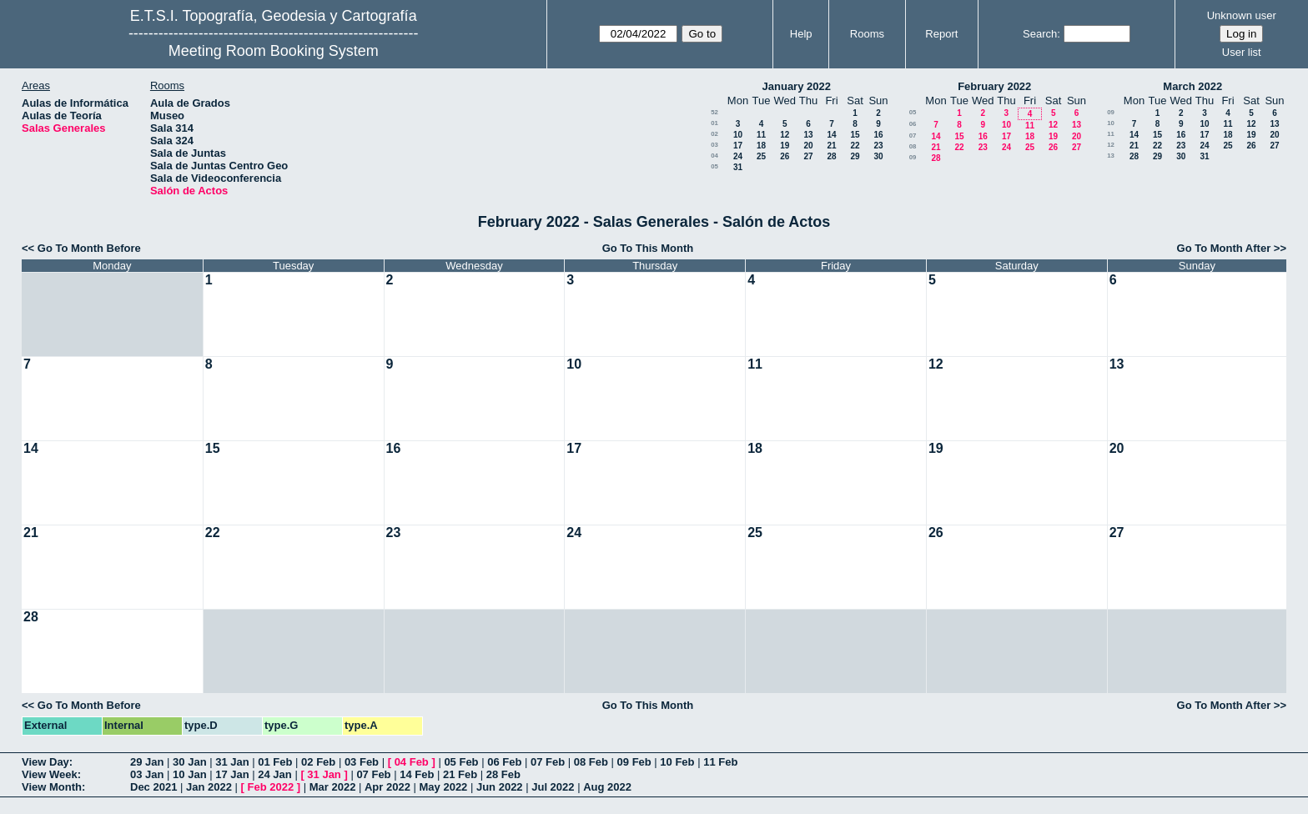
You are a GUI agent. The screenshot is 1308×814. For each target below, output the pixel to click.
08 (913, 146)
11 (761, 134)
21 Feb (460, 774)
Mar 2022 (332, 787)
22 (854, 145)
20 (807, 145)
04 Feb (412, 762)
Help (801, 34)
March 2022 (1192, 86)
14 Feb (417, 774)
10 (737, 134)
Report (941, 34)
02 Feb (318, 762)
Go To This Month (648, 248)
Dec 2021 (153, 787)
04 (714, 155)
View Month (52, 787)
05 (714, 166)
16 (878, 134)
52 (714, 112)
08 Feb (591, 762)
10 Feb (677, 762)
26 (784, 156)
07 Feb (548, 762)
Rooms (867, 34)
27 (807, 156)
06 (913, 124)
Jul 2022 (552, 787)
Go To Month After (1224, 248)
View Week (50, 774)
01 (714, 123)
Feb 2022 (271, 787)
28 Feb (503, 774)
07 (913, 135)
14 (831, 134)
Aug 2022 (607, 787)
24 (737, 156)
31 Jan (232, 762)
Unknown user (1241, 15)
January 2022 (796, 86)
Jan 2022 (209, 787)
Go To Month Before (89, 248)
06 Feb (504, 762)
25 (761, 156)
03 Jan (147, 774)
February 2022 (994, 86)
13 (807, 134)
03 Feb (362, 762)
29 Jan (147, 762)
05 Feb (461, 762)
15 (854, 134)
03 (714, 144)
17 (737, 145)
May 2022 (444, 787)
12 (784, 134)
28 (831, 156)
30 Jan (189, 762)
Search (1040, 34)
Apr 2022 (387, 787)
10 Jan (189, 774)
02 (714, 134)
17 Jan (232, 774)
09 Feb (634, 762)
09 (913, 157)
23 (878, 145)
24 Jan (274, 774)
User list (1241, 52)
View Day (45, 762)
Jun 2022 (499, 787)
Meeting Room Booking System (274, 51)
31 (737, 167)
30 (878, 156)
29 (854, 156)
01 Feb (275, 762)
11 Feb (720, 762)
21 (831, 145)
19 (784, 145)
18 (761, 145)
